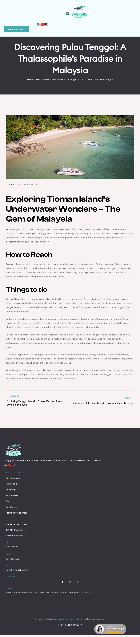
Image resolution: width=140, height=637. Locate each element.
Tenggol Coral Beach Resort (69, 621)
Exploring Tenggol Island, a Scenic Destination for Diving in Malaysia (37, 402)
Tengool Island (14, 184)
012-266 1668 (12, 537)
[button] (16, 29)
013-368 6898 (13, 526)
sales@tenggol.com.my (18, 571)
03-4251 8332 (12, 548)
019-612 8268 (12, 532)
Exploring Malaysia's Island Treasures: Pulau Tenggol (102, 402)
